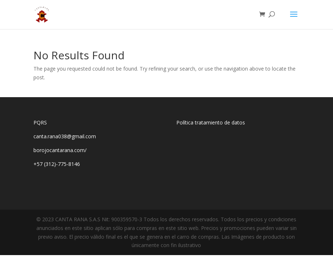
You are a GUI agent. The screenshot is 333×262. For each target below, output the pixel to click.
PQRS (40, 122)
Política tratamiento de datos (210, 122)
